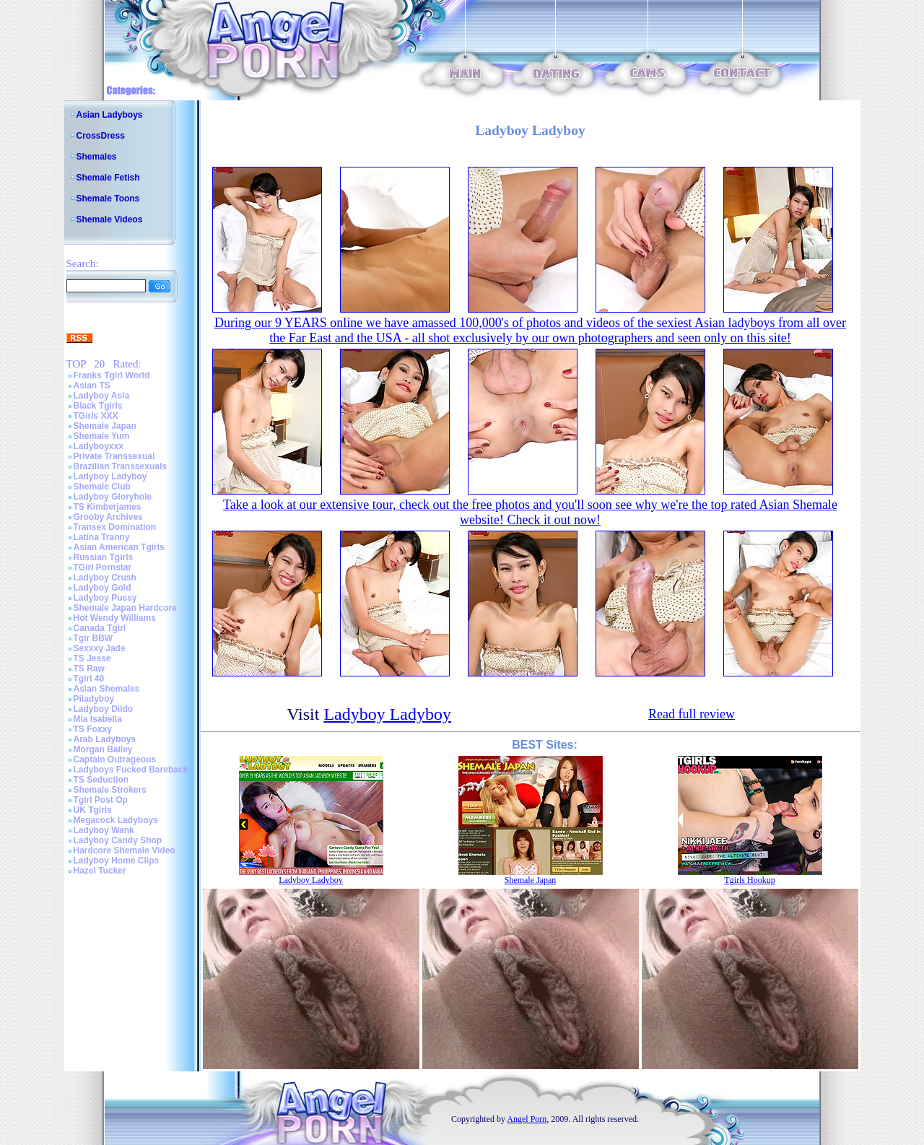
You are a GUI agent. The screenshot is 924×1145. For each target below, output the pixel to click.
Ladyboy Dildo (104, 709)
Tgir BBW (93, 638)
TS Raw (89, 668)
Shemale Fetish (108, 178)
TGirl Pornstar (103, 567)
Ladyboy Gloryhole (113, 497)
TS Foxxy (93, 729)
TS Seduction (101, 780)
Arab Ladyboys (105, 739)
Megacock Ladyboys (116, 820)
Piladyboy (94, 699)
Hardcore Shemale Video (124, 850)
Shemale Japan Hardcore (125, 608)
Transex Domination (115, 527)
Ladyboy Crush (105, 577)
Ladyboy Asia (102, 396)
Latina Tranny (102, 537)
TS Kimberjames (107, 507)
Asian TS (92, 385)
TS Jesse (92, 658)
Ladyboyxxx (98, 446)
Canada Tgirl (100, 628)
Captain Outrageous (115, 759)
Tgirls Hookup (749, 880)
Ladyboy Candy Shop (118, 840)
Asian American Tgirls (119, 547)
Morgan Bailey (103, 749)
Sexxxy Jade (100, 648)
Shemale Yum (102, 436)
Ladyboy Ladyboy (110, 476)
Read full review (691, 714)
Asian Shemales (107, 689)
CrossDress (101, 136)
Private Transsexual (114, 456)
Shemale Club (102, 487)
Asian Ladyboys (110, 115)
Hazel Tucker (100, 871)
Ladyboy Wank (104, 830)
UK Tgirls (93, 810)
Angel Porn (526, 1119)
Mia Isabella (98, 719)
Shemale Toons (108, 198)
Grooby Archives (108, 517)
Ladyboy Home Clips (117, 861)
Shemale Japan (105, 426)
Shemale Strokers (110, 790)
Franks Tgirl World (112, 375)
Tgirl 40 (89, 679)
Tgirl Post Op (101, 800)
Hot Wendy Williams (115, 618)
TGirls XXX (96, 416)
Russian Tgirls (104, 557)
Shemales (97, 157)
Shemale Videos (110, 219)
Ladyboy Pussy (105, 598)
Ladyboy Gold (102, 588)
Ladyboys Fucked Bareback (131, 770)
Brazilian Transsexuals (120, 466)
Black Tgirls (98, 406)
